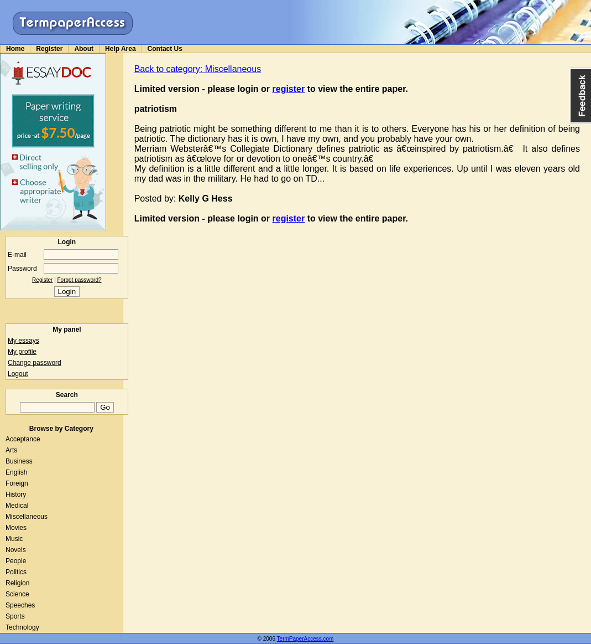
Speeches (20, 605)
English (16, 472)
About (83, 49)
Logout (18, 374)
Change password (34, 363)
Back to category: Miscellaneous (197, 69)
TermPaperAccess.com (305, 639)
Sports (15, 616)
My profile (22, 352)
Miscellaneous (27, 517)
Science (17, 594)
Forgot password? (79, 280)
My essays (23, 340)
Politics (16, 572)
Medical (17, 505)
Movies (16, 528)
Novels (16, 550)
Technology (22, 627)
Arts (11, 450)
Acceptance (23, 439)
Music (14, 539)
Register (49, 49)
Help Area (120, 49)
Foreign (17, 483)
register (289, 89)
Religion (17, 583)
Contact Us (165, 49)
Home (15, 49)
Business (19, 461)
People (16, 561)
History (16, 494)
